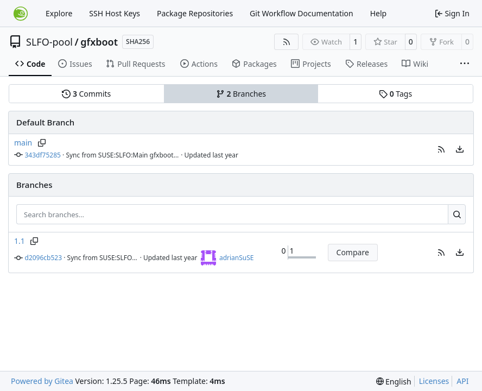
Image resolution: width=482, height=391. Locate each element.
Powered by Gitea (42, 381)
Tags (395, 94)
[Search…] (457, 214)
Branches (241, 94)
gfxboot (99, 41)
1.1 (19, 241)
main (23, 142)
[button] (441, 149)
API (462, 381)
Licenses (434, 381)
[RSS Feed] (286, 42)
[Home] (20, 13)
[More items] (464, 64)
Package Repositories (195, 13)
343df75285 (43, 155)
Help (378, 13)
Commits (86, 94)
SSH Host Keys (114, 13)
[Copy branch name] (41, 143)
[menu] (460, 149)
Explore (59, 13)
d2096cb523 (43, 257)
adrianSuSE (236, 257)
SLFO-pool (49, 41)
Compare (353, 252)
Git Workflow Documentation (301, 13)
